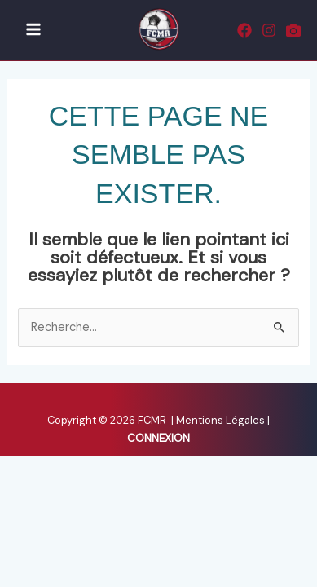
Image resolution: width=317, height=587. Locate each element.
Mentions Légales (221, 420)
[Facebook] (244, 30)
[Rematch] (293, 30)
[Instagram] (269, 30)
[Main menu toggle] (33, 30)
